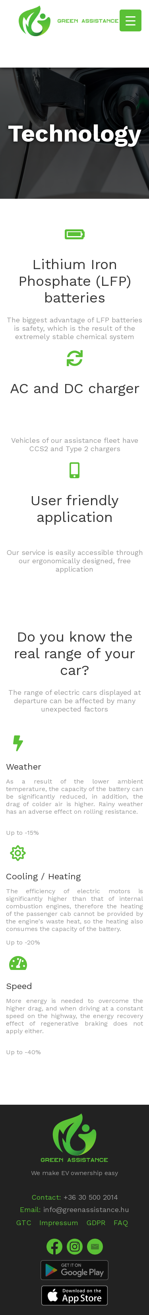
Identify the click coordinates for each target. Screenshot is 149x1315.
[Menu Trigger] (130, 20)
